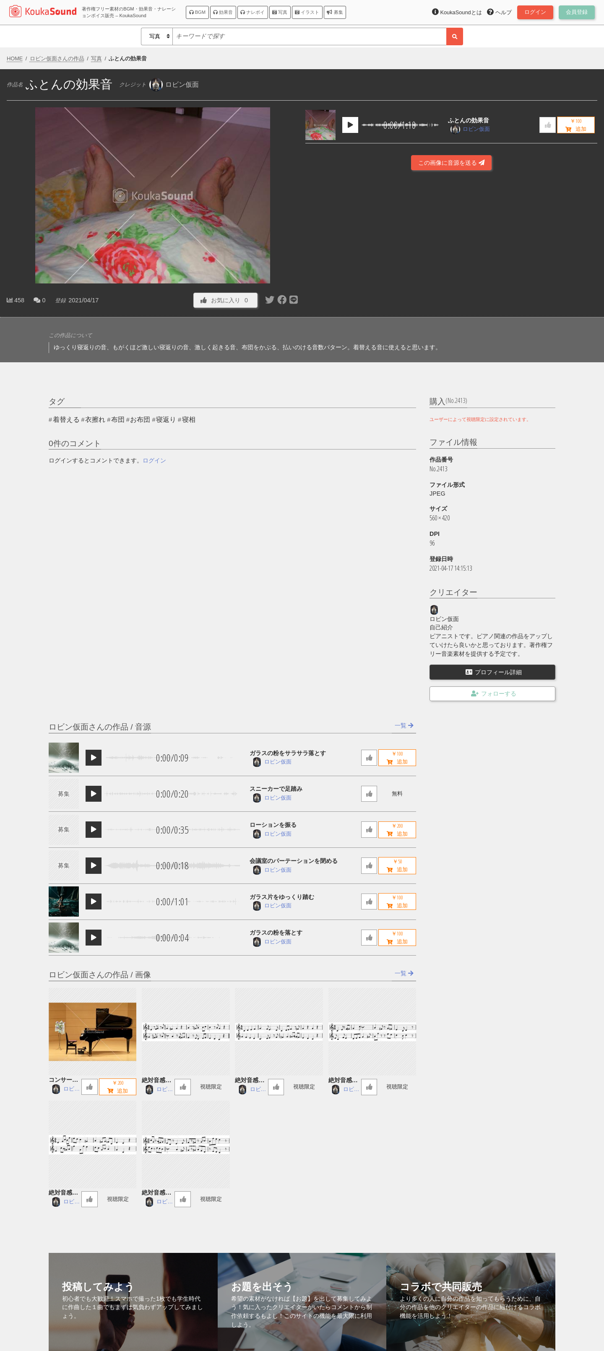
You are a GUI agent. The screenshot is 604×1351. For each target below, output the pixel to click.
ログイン (154, 460)
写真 (279, 12)
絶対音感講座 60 (156, 1081)
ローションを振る (273, 824)
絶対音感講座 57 (63, 1193)
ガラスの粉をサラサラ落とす (288, 753)
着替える (66, 419)
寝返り (166, 419)
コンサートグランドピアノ (63, 1080)
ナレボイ (252, 12)
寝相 (188, 419)
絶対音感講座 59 (249, 1081)
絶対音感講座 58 (343, 1081)
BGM (197, 12)
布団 (118, 419)
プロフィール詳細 (494, 672)
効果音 (223, 12)
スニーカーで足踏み (276, 788)
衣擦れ (95, 419)
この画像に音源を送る (451, 162)
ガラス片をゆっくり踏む (282, 897)
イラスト (307, 12)
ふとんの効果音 (468, 120)
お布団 (140, 419)
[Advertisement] (451, 283)
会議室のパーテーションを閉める (294, 860)
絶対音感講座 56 (156, 1193)
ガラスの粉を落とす (276, 932)
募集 (335, 12)
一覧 (404, 725)
